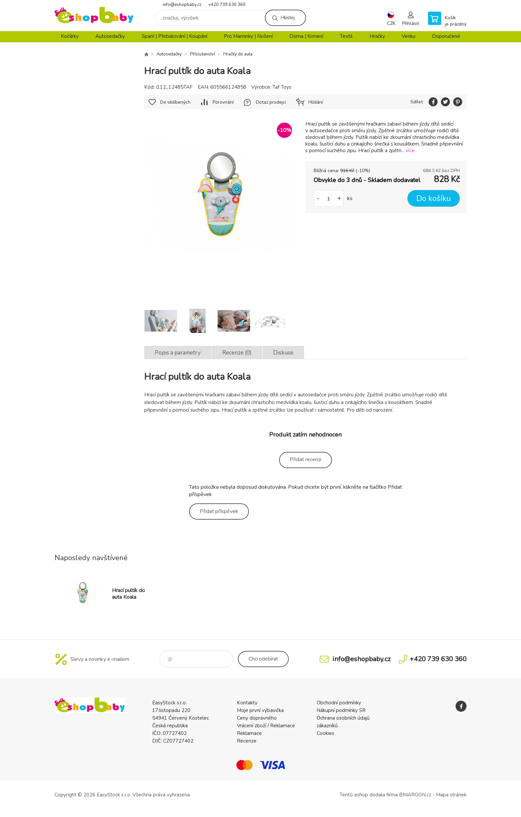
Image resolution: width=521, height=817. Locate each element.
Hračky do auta (238, 54)
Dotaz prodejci (271, 102)
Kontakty (247, 702)
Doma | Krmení (306, 36)
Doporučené (446, 36)
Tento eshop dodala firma (369, 794)
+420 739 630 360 (227, 5)
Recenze (247, 741)
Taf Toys (281, 87)
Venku (408, 36)
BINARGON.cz (415, 794)
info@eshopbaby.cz (182, 5)
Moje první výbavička (260, 710)
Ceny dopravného (257, 718)
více (410, 150)
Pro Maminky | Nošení (248, 36)
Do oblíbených (175, 102)
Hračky (377, 36)
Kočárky (70, 36)
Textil (346, 36)
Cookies (325, 733)
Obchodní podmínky (339, 702)
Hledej (287, 17)
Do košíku (433, 198)
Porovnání (223, 102)
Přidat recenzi (305, 459)
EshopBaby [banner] (94, 15)
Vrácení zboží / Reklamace (266, 725)
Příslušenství (202, 54)
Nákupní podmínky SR (341, 710)
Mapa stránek (451, 794)
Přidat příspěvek (219, 511)
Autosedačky (110, 36)
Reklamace (249, 733)
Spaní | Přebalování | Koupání (174, 36)
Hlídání (315, 102)
